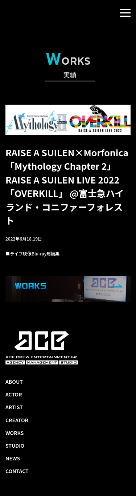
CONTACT (17, 471)
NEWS (12, 458)
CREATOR (16, 420)
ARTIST (14, 407)
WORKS (14, 432)
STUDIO (14, 445)
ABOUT (14, 381)
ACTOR (13, 394)
